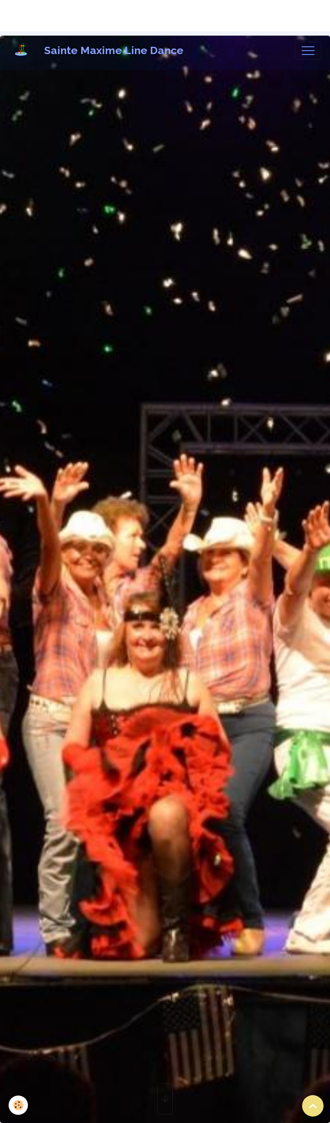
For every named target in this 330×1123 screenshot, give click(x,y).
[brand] (98, 50)
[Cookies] (18, 1105)
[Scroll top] (313, 1106)
